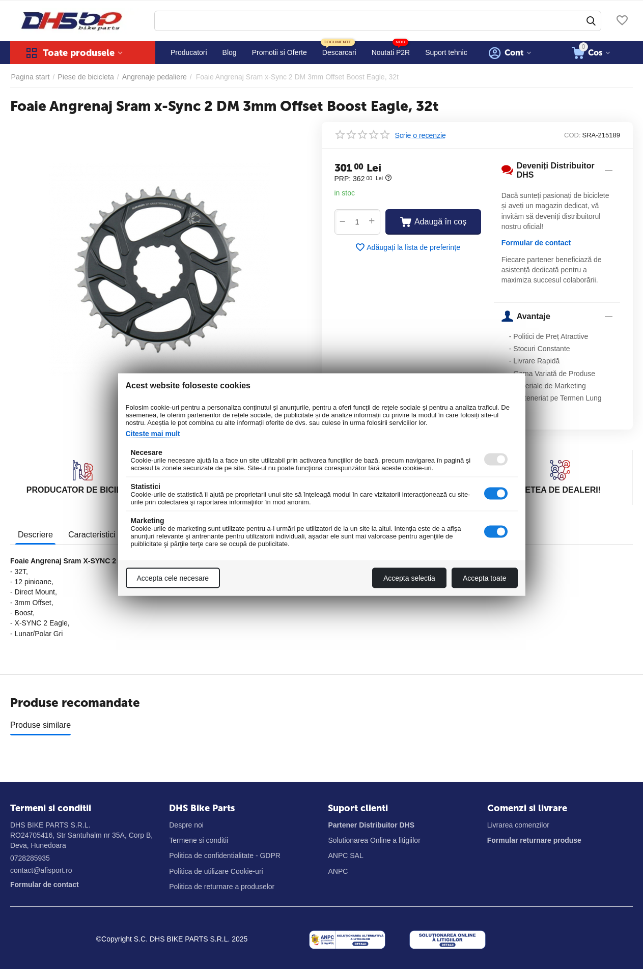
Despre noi (186, 825)
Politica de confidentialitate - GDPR (225, 855)
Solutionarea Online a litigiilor (374, 840)
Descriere (35, 534)
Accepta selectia (409, 578)
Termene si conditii (198, 840)
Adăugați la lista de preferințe (407, 247)
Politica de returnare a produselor (221, 886)
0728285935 (30, 858)
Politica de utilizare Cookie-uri (216, 871)
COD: (572, 135)
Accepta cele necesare (173, 578)
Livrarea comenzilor (518, 825)
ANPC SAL (345, 855)
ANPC (338, 871)
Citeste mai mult (153, 434)
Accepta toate (485, 578)
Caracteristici (91, 534)
